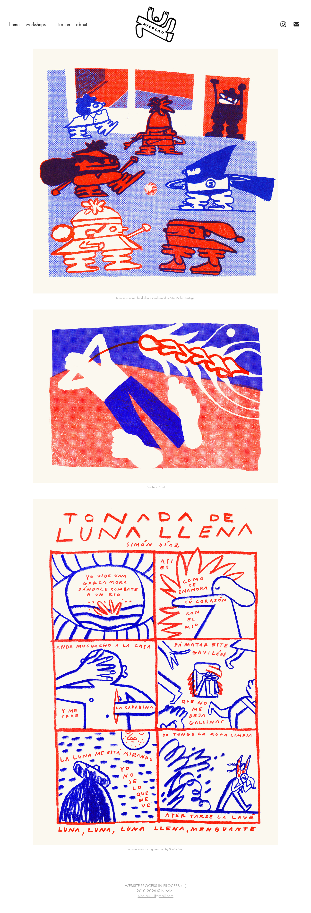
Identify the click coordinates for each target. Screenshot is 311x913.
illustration (61, 24)
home (14, 24)
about (81, 24)
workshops (36, 24)
